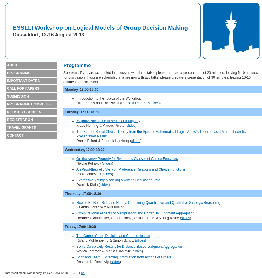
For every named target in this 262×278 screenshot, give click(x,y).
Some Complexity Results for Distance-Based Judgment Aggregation (129, 247)
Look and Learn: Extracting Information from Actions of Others (123, 257)
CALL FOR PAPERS (23, 89)
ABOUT (13, 65)
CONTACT (15, 135)
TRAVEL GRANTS (21, 128)
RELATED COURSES (24, 112)
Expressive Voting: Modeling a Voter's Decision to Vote (118, 180)
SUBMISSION (18, 96)
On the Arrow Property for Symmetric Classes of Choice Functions (127, 159)
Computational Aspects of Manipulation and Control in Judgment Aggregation (135, 213)
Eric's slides (150, 103)
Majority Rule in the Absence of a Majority (108, 121)
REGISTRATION (20, 120)
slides (130, 126)
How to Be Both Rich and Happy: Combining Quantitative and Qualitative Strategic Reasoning (148, 203)
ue (83, 273)
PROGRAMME (18, 73)
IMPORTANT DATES (23, 81)
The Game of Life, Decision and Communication (113, 236)
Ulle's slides (130, 103)
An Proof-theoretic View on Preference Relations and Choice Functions (130, 169)
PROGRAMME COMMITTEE (29, 104)
